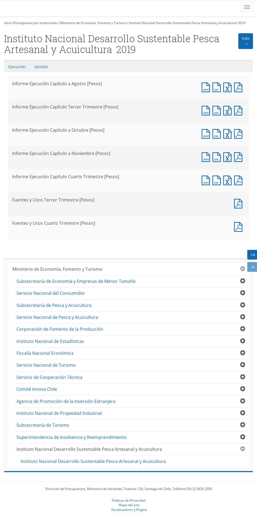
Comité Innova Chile (36, 389)
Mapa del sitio (129, 505)
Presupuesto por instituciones (36, 23)
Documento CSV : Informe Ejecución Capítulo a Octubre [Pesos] (217, 133)
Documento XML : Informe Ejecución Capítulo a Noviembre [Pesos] (207, 156)
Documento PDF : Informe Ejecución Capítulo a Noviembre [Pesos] (239, 156)
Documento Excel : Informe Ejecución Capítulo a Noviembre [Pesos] (228, 156)
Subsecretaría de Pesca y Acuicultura (54, 305)
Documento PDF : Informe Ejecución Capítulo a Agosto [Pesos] (239, 87)
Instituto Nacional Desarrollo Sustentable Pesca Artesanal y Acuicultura (182, 23)
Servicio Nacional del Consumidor (50, 293)
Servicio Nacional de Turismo (46, 365)
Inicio (8, 23)
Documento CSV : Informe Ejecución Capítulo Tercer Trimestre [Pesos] (217, 110)
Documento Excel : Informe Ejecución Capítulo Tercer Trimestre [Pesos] (228, 110)
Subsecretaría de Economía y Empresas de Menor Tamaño (76, 281)
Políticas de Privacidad (128, 500)
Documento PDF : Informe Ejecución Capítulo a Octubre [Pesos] (239, 133)
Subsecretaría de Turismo (42, 425)
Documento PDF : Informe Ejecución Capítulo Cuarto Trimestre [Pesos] (239, 180)
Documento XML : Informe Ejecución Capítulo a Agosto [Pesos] (207, 87)
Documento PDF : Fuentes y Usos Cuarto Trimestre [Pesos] (239, 226)
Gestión (41, 66)
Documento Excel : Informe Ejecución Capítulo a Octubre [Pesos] (228, 133)
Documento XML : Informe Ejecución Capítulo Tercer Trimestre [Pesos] (207, 110)
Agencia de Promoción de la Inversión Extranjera (65, 401)
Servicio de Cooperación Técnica (49, 377)
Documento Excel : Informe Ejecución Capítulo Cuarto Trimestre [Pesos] (228, 180)
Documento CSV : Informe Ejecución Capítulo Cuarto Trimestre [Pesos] (217, 180)
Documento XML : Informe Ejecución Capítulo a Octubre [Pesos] (207, 133)
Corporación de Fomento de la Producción (59, 329)
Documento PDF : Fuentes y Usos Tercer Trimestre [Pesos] (239, 203)
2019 (241, 23)
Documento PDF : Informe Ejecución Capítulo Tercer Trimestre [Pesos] (239, 110)
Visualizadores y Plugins (129, 509)
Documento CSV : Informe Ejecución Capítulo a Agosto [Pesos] (217, 87)
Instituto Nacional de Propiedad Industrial (59, 413)
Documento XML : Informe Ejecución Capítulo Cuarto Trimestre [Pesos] (207, 180)
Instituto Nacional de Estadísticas (50, 341)
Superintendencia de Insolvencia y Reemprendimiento (71, 437)
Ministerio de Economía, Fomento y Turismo (93, 23)
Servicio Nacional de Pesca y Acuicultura (57, 317)
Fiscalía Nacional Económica (45, 353)
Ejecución (17, 66)
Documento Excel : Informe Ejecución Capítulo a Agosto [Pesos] (228, 87)
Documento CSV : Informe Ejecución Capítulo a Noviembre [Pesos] (217, 156)
